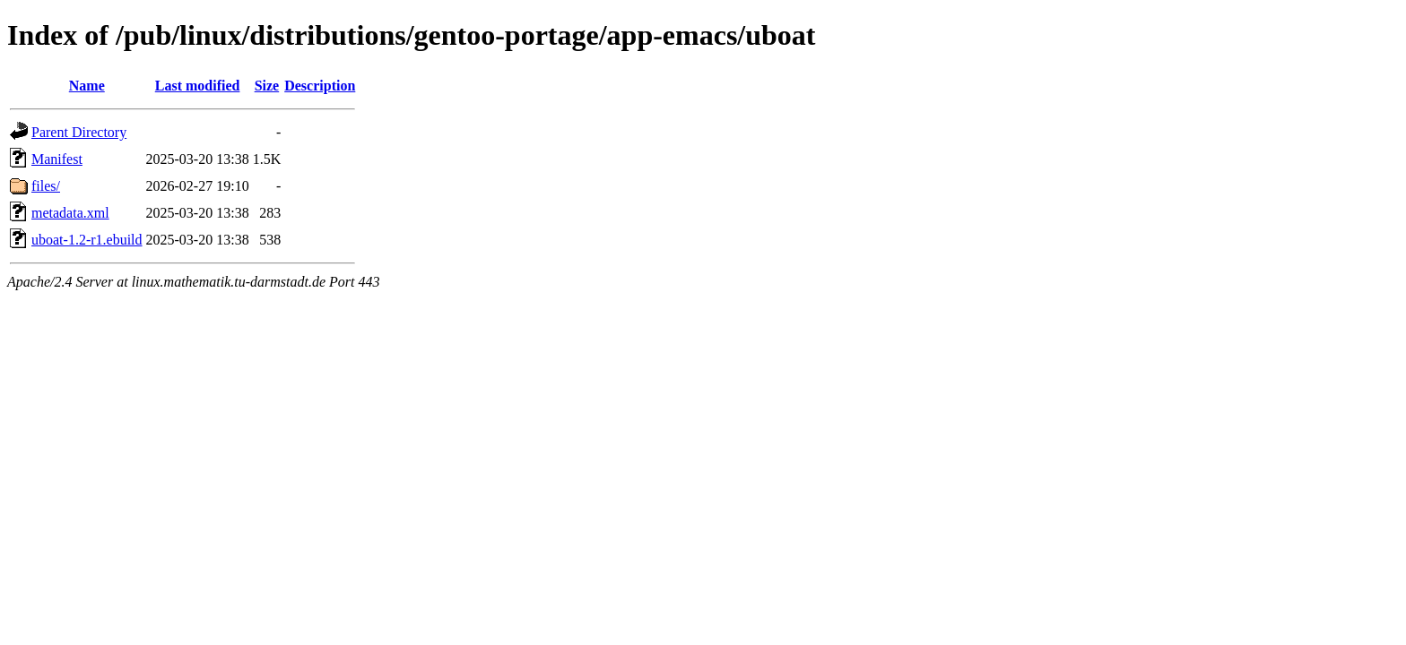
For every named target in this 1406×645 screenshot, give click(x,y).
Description (319, 85)
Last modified (197, 85)
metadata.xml (70, 212)
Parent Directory (78, 132)
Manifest (56, 159)
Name (87, 85)
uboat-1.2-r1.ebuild (87, 239)
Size (267, 85)
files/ (45, 186)
